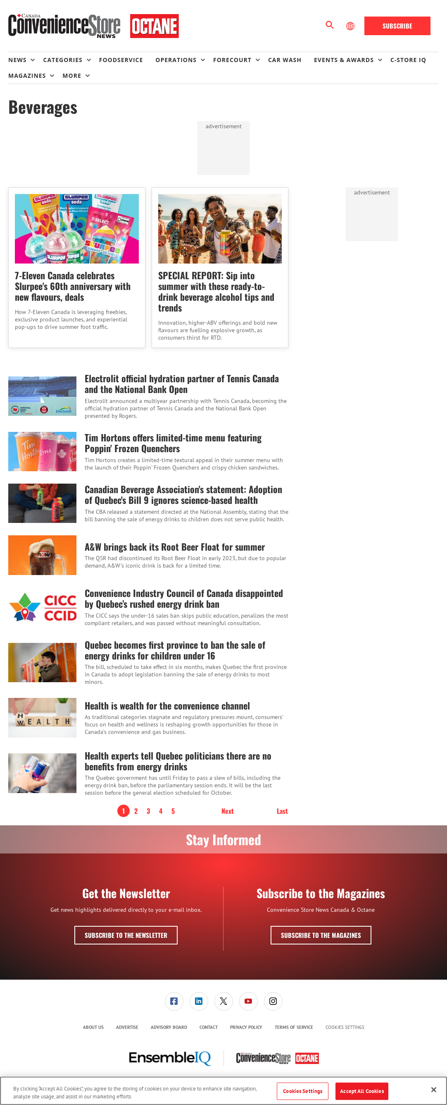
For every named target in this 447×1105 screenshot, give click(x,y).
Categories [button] (62, 60)
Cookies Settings (345, 1027)
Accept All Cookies (361, 1091)
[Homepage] (93, 26)
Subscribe (397, 25)
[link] (174, 1001)
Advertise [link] (127, 1027)
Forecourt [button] (232, 60)
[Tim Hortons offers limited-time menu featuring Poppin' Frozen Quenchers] (42, 451)
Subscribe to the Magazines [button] (321, 935)
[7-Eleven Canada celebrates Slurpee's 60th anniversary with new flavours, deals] (77, 229)
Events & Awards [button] (344, 60)
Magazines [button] (27, 75)
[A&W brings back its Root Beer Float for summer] (42, 555)
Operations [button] (176, 60)
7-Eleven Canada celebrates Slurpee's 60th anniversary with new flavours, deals (73, 285)
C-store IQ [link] (408, 60)
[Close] (434, 1090)
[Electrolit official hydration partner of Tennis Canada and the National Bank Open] (42, 396)
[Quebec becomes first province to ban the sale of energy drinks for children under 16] (42, 662)
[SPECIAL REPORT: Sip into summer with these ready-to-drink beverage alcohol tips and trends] (220, 229)
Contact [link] (209, 1027)
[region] (223, 1090)
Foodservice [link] (121, 60)
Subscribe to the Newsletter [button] (126, 935)
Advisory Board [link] (169, 1027)
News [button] (17, 60)
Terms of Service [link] (294, 1027)
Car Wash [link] (285, 60)
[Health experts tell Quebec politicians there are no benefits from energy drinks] (42, 773)
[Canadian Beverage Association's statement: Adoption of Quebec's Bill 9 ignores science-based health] (42, 503)
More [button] (71, 75)
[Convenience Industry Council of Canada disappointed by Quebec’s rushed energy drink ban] (42, 607)
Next (227, 811)
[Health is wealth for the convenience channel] (42, 717)
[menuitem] (25, 60)
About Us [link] (93, 1027)
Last (282, 811)
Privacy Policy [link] (246, 1027)
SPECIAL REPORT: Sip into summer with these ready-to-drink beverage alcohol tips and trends (216, 291)
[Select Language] (351, 26)
